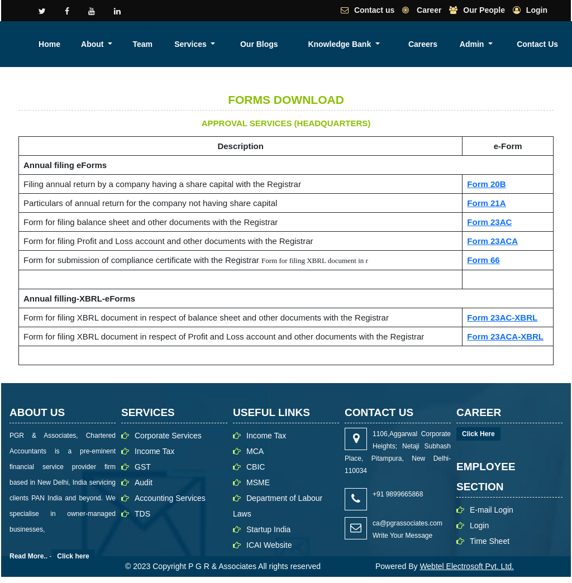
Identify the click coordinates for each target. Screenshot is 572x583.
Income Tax (154, 451)
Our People (484, 10)
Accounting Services (170, 498)
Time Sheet (489, 541)
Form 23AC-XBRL (502, 317)
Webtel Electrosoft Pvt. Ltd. (467, 566)
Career (427, 10)
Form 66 (483, 260)
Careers (489, 44)
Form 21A (486, 203)
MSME (258, 482)
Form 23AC (489, 222)
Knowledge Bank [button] (427, 44)
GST (143, 466)
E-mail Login (491, 509)
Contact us (374, 10)
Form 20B (486, 184)
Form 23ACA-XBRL (505, 336)
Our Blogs (375, 44)
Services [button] (331, 44)
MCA (255, 451)
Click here (73, 556)
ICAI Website (269, 545)
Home (225, 44)
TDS (142, 513)
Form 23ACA (492, 241)
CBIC (255, 466)
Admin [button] (526, 44)
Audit (143, 482)
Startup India (268, 529)
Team (295, 44)
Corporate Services (168, 435)
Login (536, 10)
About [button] (257, 44)
